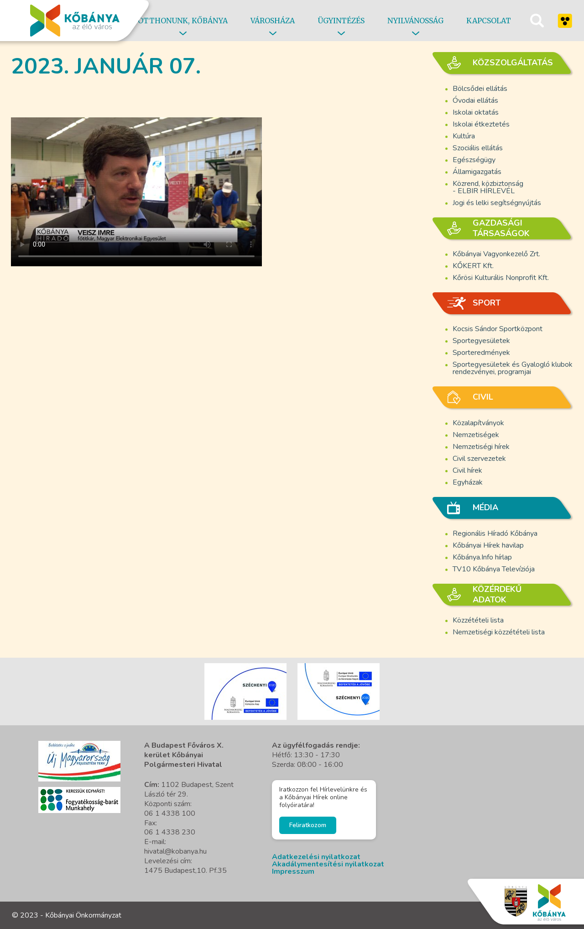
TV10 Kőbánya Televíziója (494, 569)
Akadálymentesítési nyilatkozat (328, 864)
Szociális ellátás (478, 148)
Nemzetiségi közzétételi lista (499, 632)
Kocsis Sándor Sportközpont (497, 329)
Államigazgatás (477, 172)
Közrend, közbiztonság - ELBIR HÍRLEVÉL (488, 187)
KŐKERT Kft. (473, 266)
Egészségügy (474, 160)
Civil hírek (467, 470)
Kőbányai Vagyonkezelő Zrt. (496, 254)
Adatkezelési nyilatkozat (316, 857)
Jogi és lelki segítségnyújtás (497, 203)
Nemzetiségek (476, 435)
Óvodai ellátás (475, 100)
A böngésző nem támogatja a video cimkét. (136, 186)
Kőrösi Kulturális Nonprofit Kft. (501, 278)
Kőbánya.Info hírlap (482, 557)
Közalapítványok (478, 423)
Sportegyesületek (481, 341)
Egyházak (468, 482)
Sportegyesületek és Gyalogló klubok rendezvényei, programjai (513, 368)
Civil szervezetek (479, 459)
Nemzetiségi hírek (481, 447)
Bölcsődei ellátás (480, 89)
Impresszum (293, 871)
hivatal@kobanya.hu (175, 851)
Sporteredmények (481, 353)
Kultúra (464, 136)
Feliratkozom (307, 825)
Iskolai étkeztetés (481, 124)
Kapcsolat (488, 20)
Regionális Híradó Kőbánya (495, 533)
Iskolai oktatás (476, 112)
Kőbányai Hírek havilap (488, 545)
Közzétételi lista (478, 620)
